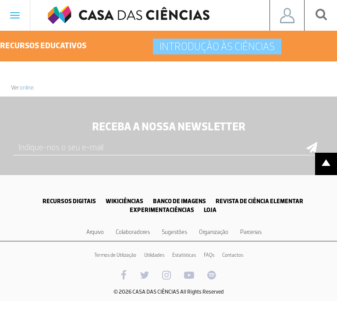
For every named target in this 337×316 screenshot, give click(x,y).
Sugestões (174, 232)
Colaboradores (133, 232)
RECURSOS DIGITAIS (69, 201)
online (27, 87)
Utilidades (154, 255)
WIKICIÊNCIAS (124, 201)
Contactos (232, 255)
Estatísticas (184, 255)
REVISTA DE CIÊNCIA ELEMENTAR (259, 201)
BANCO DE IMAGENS (179, 201)
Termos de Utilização (115, 255)
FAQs (209, 255)
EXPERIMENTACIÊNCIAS (162, 210)
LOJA (210, 210)
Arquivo (95, 232)
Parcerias (251, 232)
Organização (213, 232)
